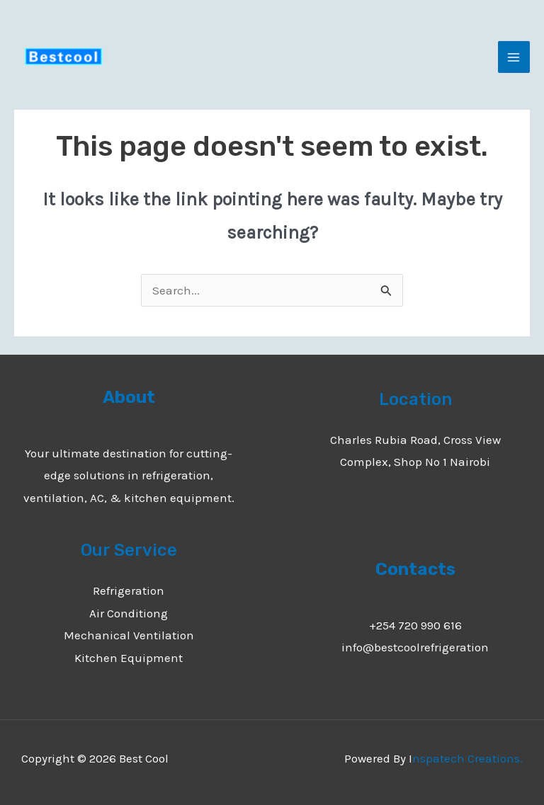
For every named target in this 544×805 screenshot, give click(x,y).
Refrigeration (128, 590)
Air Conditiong (128, 613)
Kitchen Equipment (128, 658)
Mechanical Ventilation (129, 635)
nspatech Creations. (467, 758)
